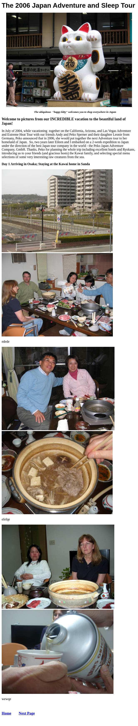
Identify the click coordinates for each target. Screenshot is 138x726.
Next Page (27, 713)
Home (6, 713)
